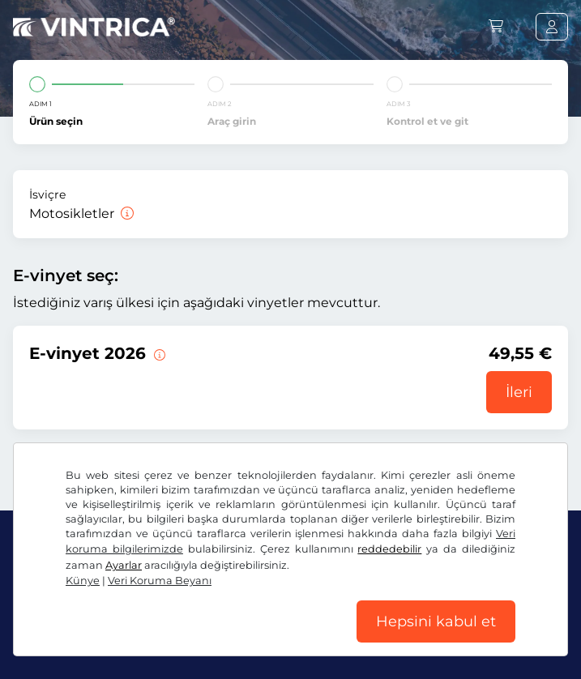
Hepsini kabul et (436, 621)
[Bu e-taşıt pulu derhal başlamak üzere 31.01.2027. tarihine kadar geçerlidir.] (158, 353)
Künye (83, 580)
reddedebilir (389, 549)
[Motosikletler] (125, 213)
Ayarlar (123, 565)
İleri (519, 392)
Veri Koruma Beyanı (159, 580)
